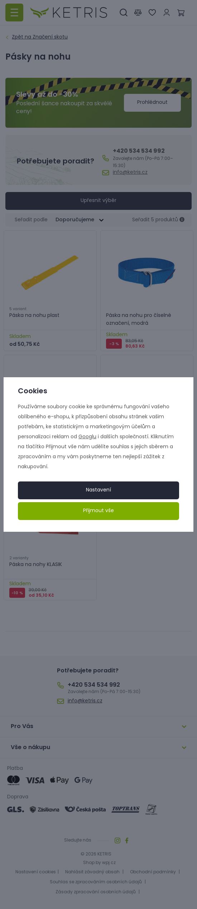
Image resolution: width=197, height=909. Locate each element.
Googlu (87, 437)
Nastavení (98, 490)
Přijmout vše (98, 511)
